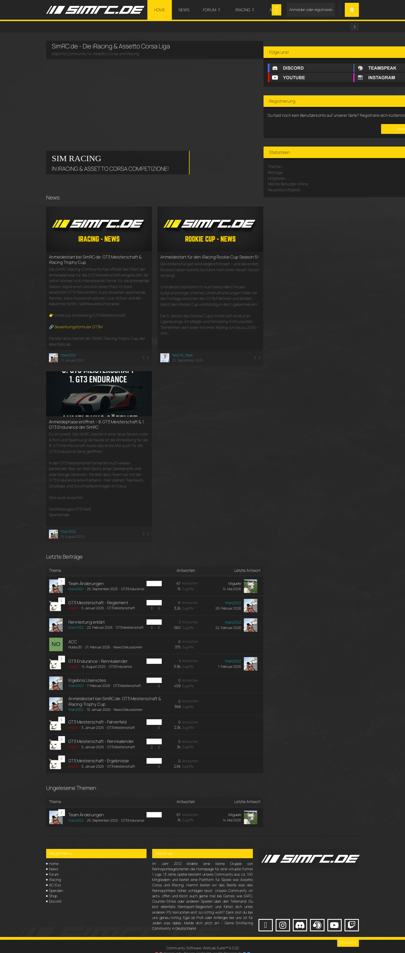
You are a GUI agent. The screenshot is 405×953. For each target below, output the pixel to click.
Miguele (226, 572)
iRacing (55, 870)
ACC (72, 633)
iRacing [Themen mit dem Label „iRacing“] (146, 572)
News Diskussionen (127, 638)
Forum (54, 865)
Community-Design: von (202, 944)
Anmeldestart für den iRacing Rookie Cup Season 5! (203, 259)
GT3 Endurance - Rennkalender (97, 652)
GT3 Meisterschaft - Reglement (98, 592)
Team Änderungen (86, 573)
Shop (53, 887)
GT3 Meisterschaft (121, 597)
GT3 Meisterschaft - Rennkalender (101, 733)
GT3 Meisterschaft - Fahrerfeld (97, 713)
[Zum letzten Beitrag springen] (242, 575)
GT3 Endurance (132, 578)
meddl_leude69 (342, 222)
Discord (55, 892)
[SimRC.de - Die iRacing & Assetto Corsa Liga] (95, 10)
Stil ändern (348, 933)
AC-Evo (55, 876)
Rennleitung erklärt (86, 610)
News (53, 860)
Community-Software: (202, 939)
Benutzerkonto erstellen (311, 162)
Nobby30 (75, 638)
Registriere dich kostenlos (288, 143)
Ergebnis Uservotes (87, 672)
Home (53, 854)
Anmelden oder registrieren (310, 9)
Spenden (56, 881)
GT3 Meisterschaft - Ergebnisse (98, 752)
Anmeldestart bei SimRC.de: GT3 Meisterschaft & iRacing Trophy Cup (95, 259)
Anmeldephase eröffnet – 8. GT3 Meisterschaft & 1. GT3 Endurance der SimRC (96, 419)
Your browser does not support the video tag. (88, 91)
